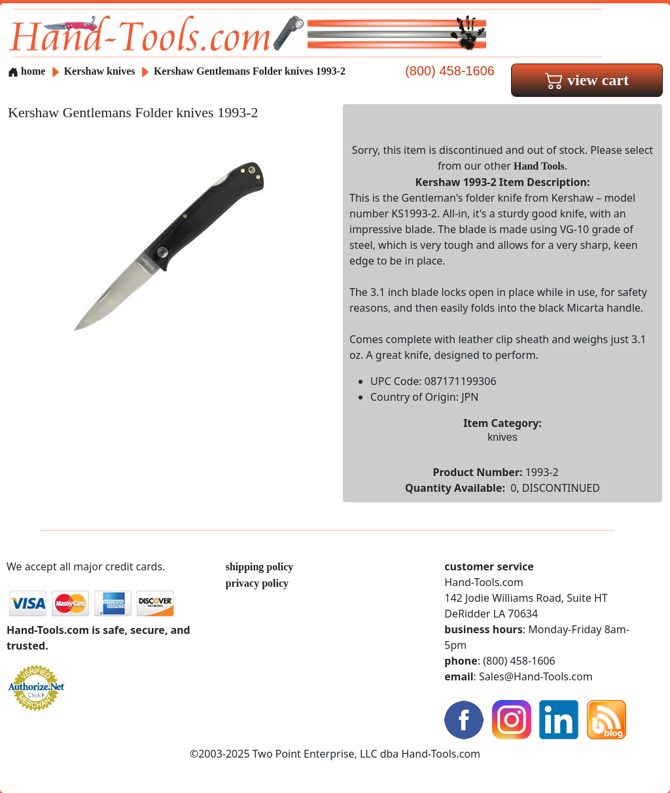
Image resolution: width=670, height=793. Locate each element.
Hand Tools (539, 166)
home (26, 71)
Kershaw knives (99, 71)
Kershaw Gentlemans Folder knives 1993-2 (249, 71)
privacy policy (257, 583)
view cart (587, 80)
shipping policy (260, 566)
